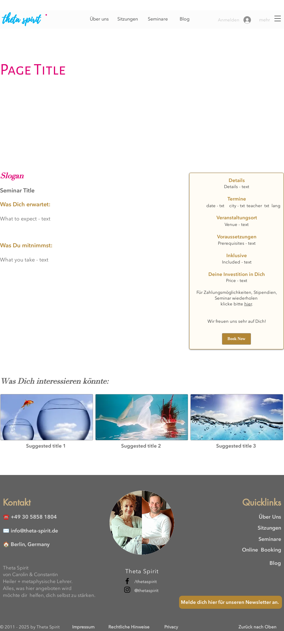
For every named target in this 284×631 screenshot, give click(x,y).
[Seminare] (157, 19)
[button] (269, 20)
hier (248, 304)
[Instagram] (127, 590)
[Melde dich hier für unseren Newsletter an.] (230, 602)
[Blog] (184, 19)
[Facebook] (127, 581)
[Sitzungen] (127, 19)
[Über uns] (99, 19)
